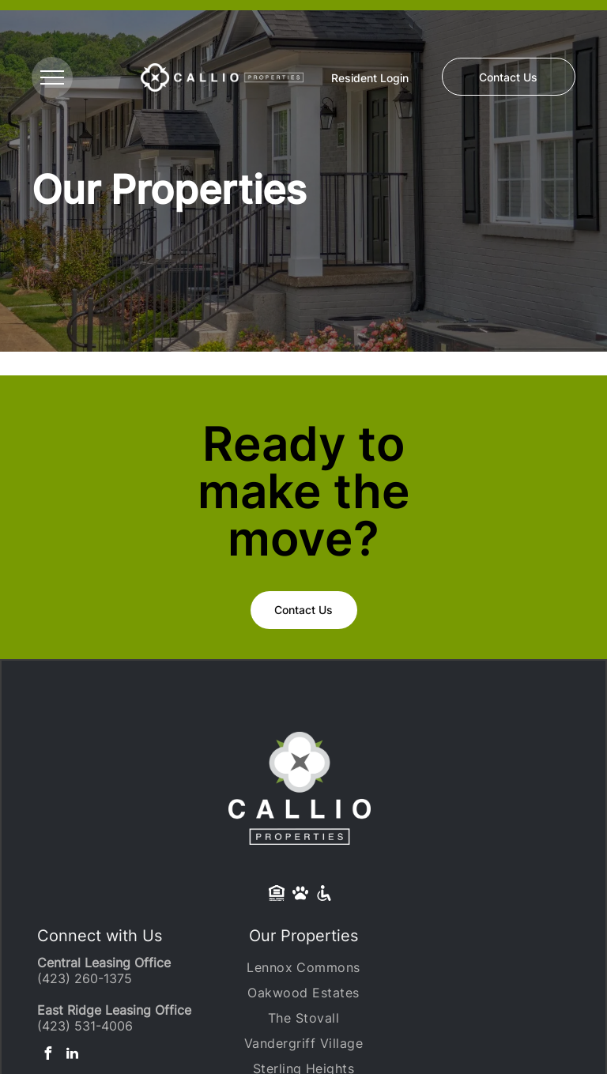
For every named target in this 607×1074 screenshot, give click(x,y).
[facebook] (47, 1055)
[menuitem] (303, 967)
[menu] (52, 77)
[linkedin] (72, 1055)
